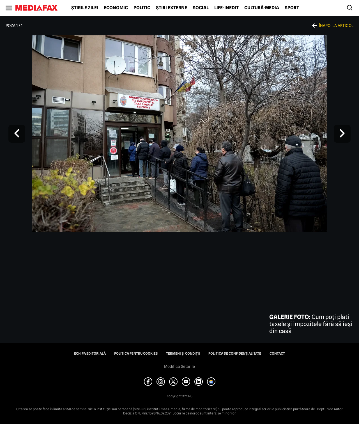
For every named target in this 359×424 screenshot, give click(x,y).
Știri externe (171, 8)
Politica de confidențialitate (234, 353)
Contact (277, 353)
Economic (116, 8)
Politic (142, 8)
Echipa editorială (90, 353)
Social (201, 8)
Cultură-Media (261, 8)
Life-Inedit (226, 8)
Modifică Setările (179, 366)
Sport (292, 8)
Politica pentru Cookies (136, 353)
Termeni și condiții (183, 353)
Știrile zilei (84, 8)
